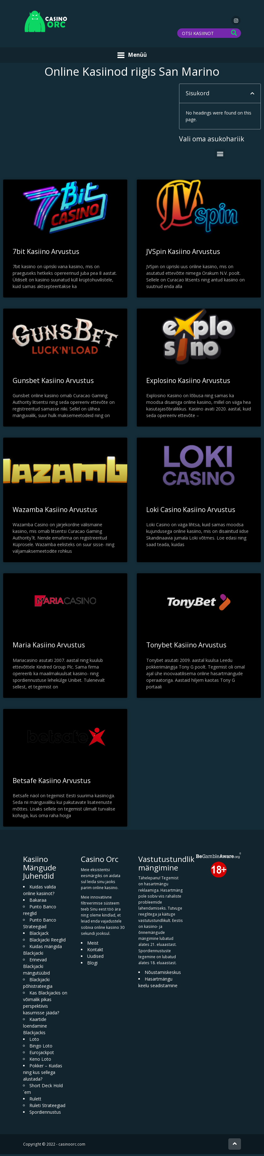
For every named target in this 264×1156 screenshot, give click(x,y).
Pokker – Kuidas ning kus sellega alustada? (42, 1074)
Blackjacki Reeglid (47, 942)
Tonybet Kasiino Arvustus (186, 646)
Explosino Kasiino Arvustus (188, 382)
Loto (34, 1041)
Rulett (35, 1101)
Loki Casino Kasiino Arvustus (190, 511)
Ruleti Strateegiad (47, 1107)
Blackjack (39, 935)
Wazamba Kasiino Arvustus (55, 511)
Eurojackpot (41, 1054)
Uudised (95, 958)
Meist (93, 945)
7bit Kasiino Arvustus (46, 253)
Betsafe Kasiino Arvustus (52, 782)
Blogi (92, 965)
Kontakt (95, 951)
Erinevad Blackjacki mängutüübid (36, 968)
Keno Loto (40, 1061)
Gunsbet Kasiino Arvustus (53, 382)
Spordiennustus (45, 1114)
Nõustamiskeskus (163, 974)
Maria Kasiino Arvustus (49, 646)
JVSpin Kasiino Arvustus (183, 253)
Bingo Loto (40, 1048)
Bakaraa (37, 902)
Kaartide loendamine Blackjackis (35, 1027)
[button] (252, 95)
